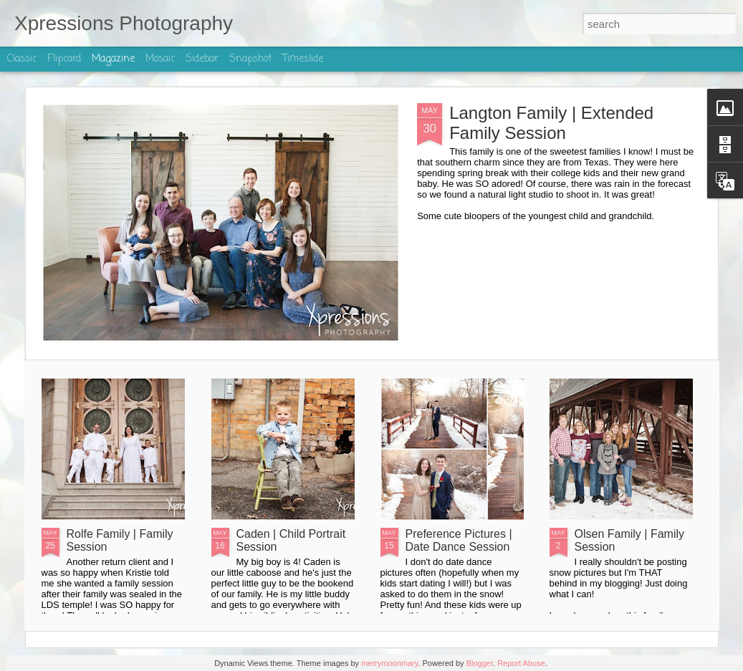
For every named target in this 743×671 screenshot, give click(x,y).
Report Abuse (521, 663)
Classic (22, 59)
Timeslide (302, 59)
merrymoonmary (389, 663)
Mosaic (160, 59)
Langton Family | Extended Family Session (551, 123)
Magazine (113, 59)
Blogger (479, 663)
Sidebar (202, 59)
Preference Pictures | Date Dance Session (459, 540)
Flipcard (64, 59)
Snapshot (250, 59)
